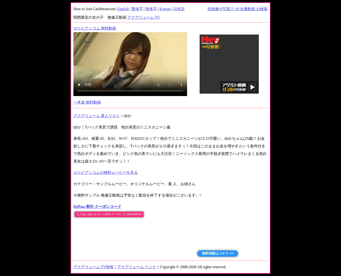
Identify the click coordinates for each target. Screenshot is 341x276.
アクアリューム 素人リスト (96, 116)
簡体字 (151, 9)
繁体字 (137, 9)
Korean (164, 9)
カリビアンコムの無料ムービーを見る (105, 173)
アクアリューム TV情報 (93, 267)
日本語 (179, 9)
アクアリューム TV (143, 17)
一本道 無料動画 (87, 102)
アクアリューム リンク (136, 267)
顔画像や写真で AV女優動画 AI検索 (237, 9)
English (123, 9)
